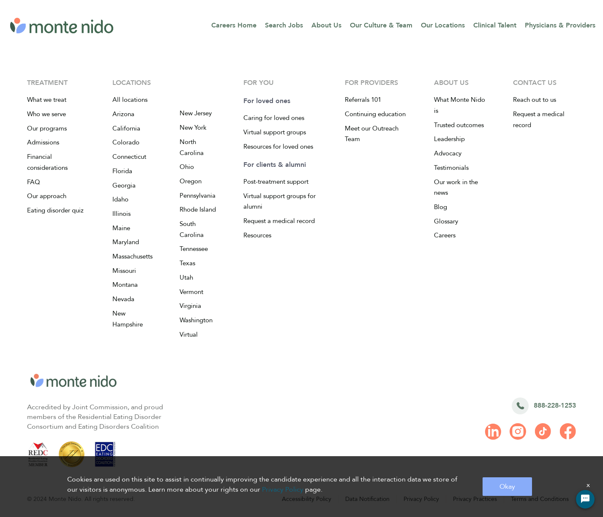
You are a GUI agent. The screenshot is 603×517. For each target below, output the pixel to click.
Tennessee (194, 249)
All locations (129, 99)
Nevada (123, 299)
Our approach (46, 196)
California (126, 128)
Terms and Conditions (540, 499)
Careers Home (233, 25)
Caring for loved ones (273, 118)
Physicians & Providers (560, 25)
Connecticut (129, 156)
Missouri (124, 271)
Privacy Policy (421, 499)
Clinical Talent (494, 25)
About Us (326, 25)
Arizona (123, 114)
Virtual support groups (274, 132)
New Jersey (196, 113)
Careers (445, 235)
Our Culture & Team (381, 25)
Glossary (446, 221)
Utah (186, 277)
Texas (187, 263)
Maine (121, 228)
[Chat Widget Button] (585, 499)
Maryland (125, 242)
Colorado (125, 142)
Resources (257, 235)
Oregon (191, 181)
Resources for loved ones (278, 146)
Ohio (187, 167)
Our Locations (443, 25)
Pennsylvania (198, 195)
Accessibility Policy (306, 499)
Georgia (124, 185)
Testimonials (451, 167)
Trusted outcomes (459, 125)
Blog (440, 207)
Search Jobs (284, 25)
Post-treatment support (275, 181)
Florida (122, 171)
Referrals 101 (363, 99)
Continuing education (375, 114)
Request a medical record (279, 221)
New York (193, 127)
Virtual (189, 334)
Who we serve (46, 114)
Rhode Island (198, 209)
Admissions (43, 142)
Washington (196, 320)
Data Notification (367, 499)
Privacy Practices (475, 499)
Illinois (121, 214)
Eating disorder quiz (55, 210)
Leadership (449, 139)
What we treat (46, 99)
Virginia (190, 306)
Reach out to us (534, 99)
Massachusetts (132, 256)
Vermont (191, 292)
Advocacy (447, 153)
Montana (125, 284)
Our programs (47, 128)
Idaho (120, 199)
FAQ (33, 182)
